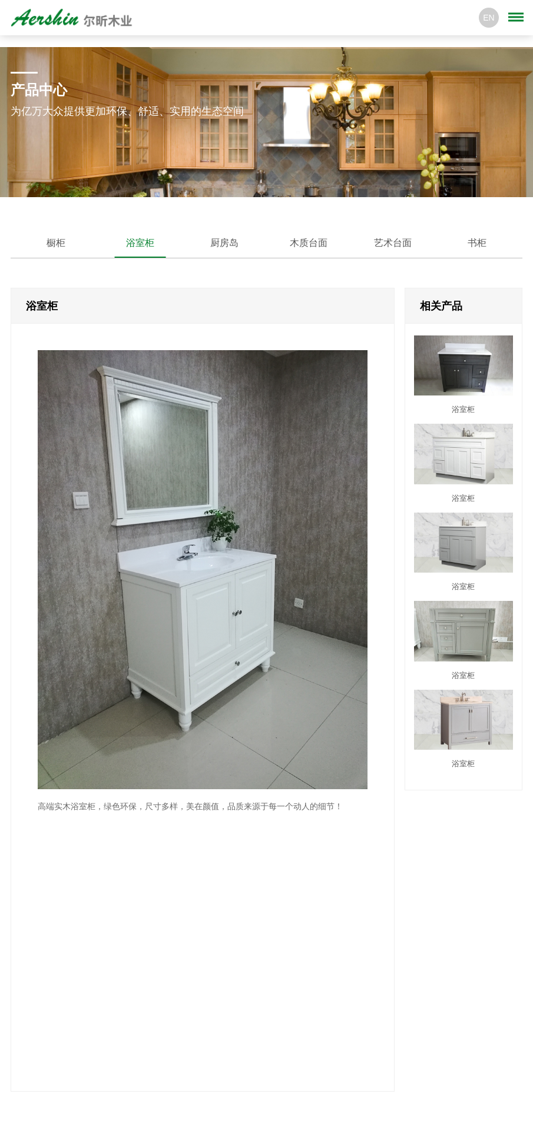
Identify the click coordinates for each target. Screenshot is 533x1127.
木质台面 (308, 243)
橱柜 (56, 243)
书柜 (477, 243)
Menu (518, 11)
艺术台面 (393, 243)
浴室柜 (140, 243)
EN (488, 17)
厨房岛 (224, 243)
